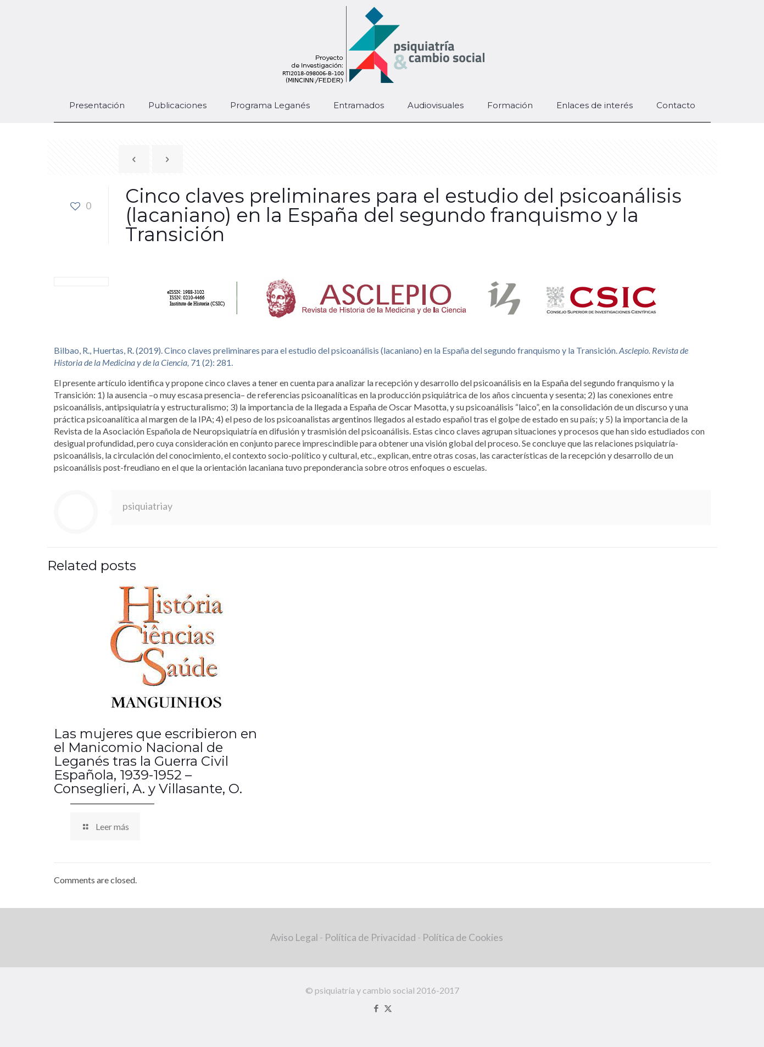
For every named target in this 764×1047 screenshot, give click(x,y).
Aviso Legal (294, 937)
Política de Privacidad (370, 937)
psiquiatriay (147, 506)
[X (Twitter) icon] (388, 1008)
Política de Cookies (462, 937)
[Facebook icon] (376, 1008)
